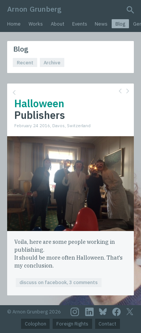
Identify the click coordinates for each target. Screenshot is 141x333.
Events (79, 24)
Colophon (35, 324)
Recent (25, 62)
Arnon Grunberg (34, 9)
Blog (120, 24)
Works (36, 24)
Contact (107, 324)
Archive (52, 62)
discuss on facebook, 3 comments (59, 282)
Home (14, 24)
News (101, 24)
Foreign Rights (72, 324)
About (57, 24)
